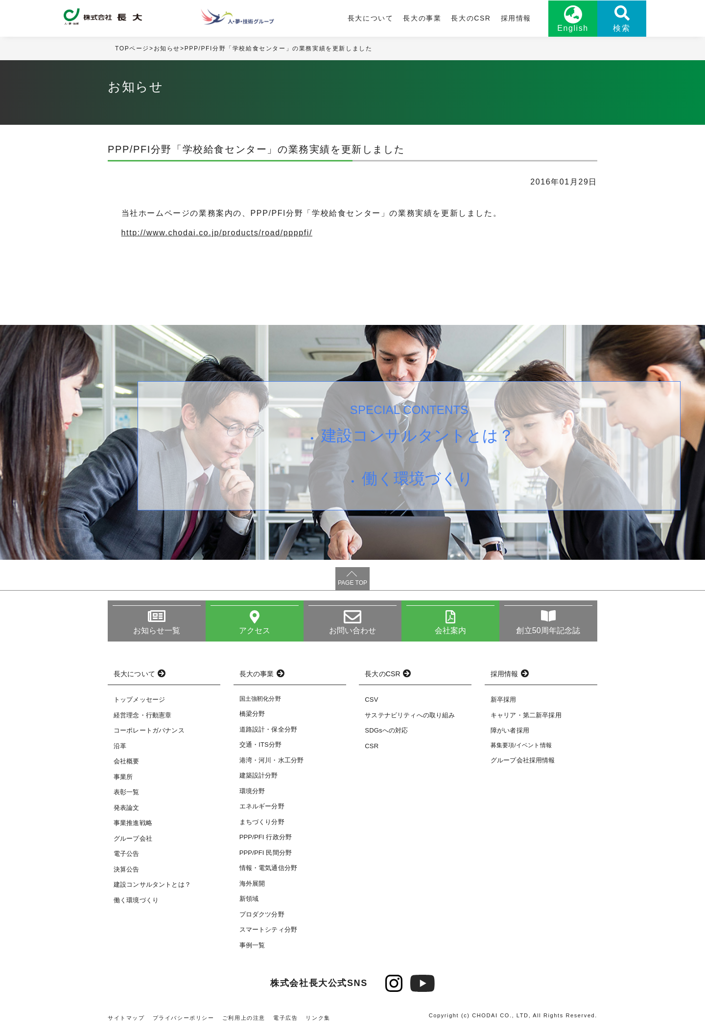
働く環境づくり (418, 478)
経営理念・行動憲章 (142, 715)
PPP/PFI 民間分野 (265, 852)
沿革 (120, 746)
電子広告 (285, 1018)
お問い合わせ (352, 630)
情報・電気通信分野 (268, 867)
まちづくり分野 (261, 822)
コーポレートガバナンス (149, 730)
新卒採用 (504, 699)
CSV (371, 699)
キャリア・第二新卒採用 (526, 715)
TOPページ (132, 48)
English (572, 28)
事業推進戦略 (133, 822)
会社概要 (127, 761)
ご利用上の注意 (243, 1018)
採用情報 (516, 18)
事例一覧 (252, 945)
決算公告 (127, 869)
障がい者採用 (510, 730)
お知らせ (167, 48)
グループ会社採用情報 (523, 760)
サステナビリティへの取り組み (410, 715)
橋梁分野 (252, 713)
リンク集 (318, 1018)
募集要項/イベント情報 (521, 745)
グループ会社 (133, 838)
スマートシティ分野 (268, 929)
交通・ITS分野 (260, 744)
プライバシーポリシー (183, 1018)
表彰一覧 (127, 792)
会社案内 (451, 630)
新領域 (248, 898)
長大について (371, 18)
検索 (621, 28)
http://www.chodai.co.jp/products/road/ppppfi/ (216, 233)
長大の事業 (422, 18)
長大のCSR (471, 18)
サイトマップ (126, 1018)
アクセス (255, 630)
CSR (371, 746)
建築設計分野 (258, 775)
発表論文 (127, 807)
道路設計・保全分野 (268, 729)
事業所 (123, 776)
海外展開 (252, 883)
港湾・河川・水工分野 (271, 760)
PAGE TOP (352, 582)
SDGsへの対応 (386, 730)
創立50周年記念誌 (548, 630)
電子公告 (127, 853)
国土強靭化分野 (260, 699)
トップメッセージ (139, 699)
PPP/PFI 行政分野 (265, 837)
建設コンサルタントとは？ (418, 435)
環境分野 (252, 791)
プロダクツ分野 (261, 914)
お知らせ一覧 (157, 630)
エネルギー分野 (261, 806)
